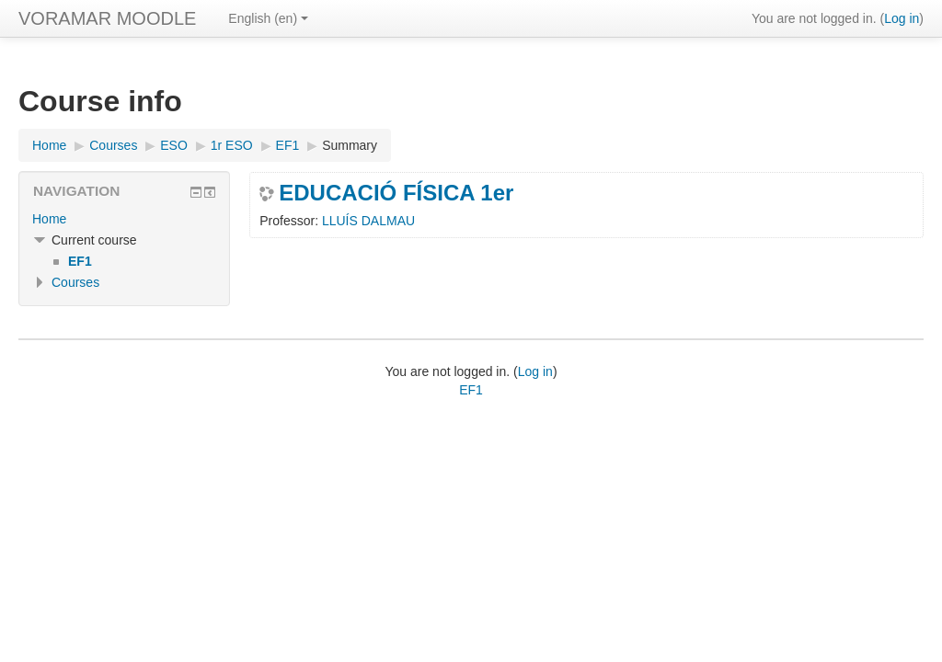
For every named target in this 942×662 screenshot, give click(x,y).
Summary (349, 145)
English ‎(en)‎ (268, 18)
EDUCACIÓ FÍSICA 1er (396, 193)
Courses (75, 282)
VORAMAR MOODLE (107, 18)
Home (49, 218)
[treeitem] (124, 219)
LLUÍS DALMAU (368, 220)
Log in (901, 18)
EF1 (471, 389)
